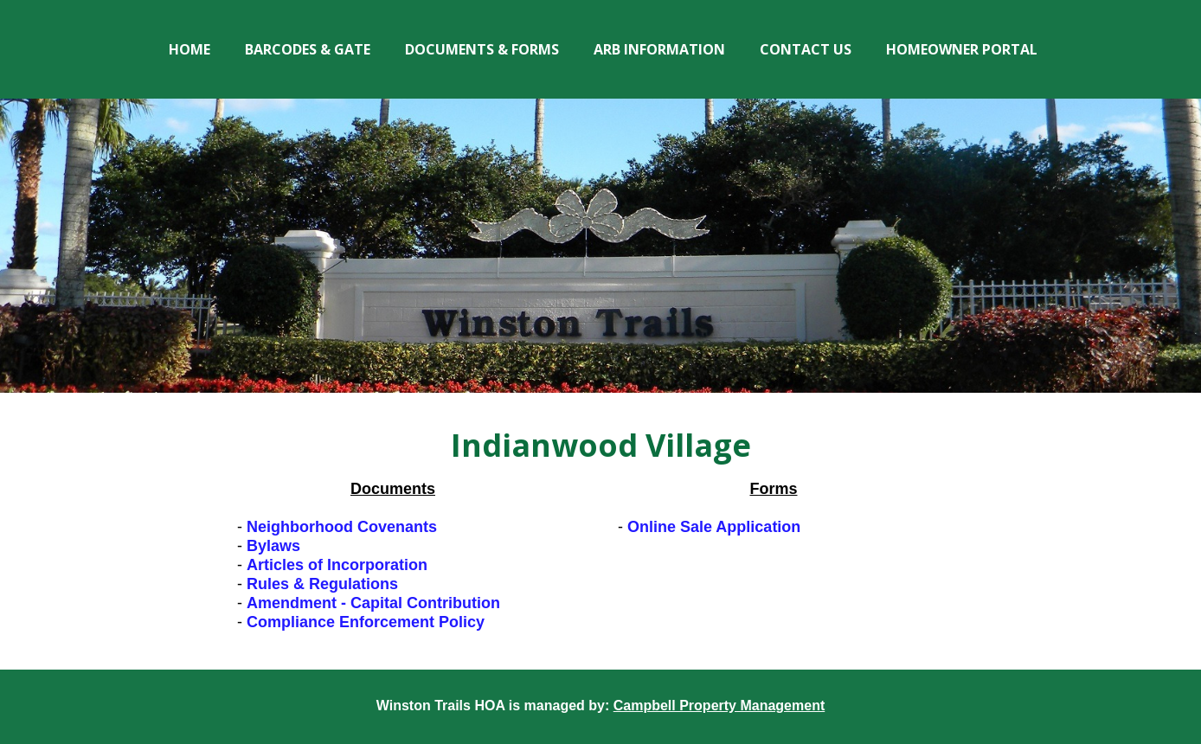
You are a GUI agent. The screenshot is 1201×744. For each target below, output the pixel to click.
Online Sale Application (713, 527)
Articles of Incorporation (337, 565)
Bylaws (273, 546)
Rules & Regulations (322, 584)
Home (189, 49)
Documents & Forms (482, 49)
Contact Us (805, 49)
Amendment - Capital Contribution (373, 603)
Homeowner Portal (961, 49)
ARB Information (659, 49)
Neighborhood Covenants (342, 527)
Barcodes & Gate (307, 49)
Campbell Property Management (719, 705)
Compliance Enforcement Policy (366, 622)
